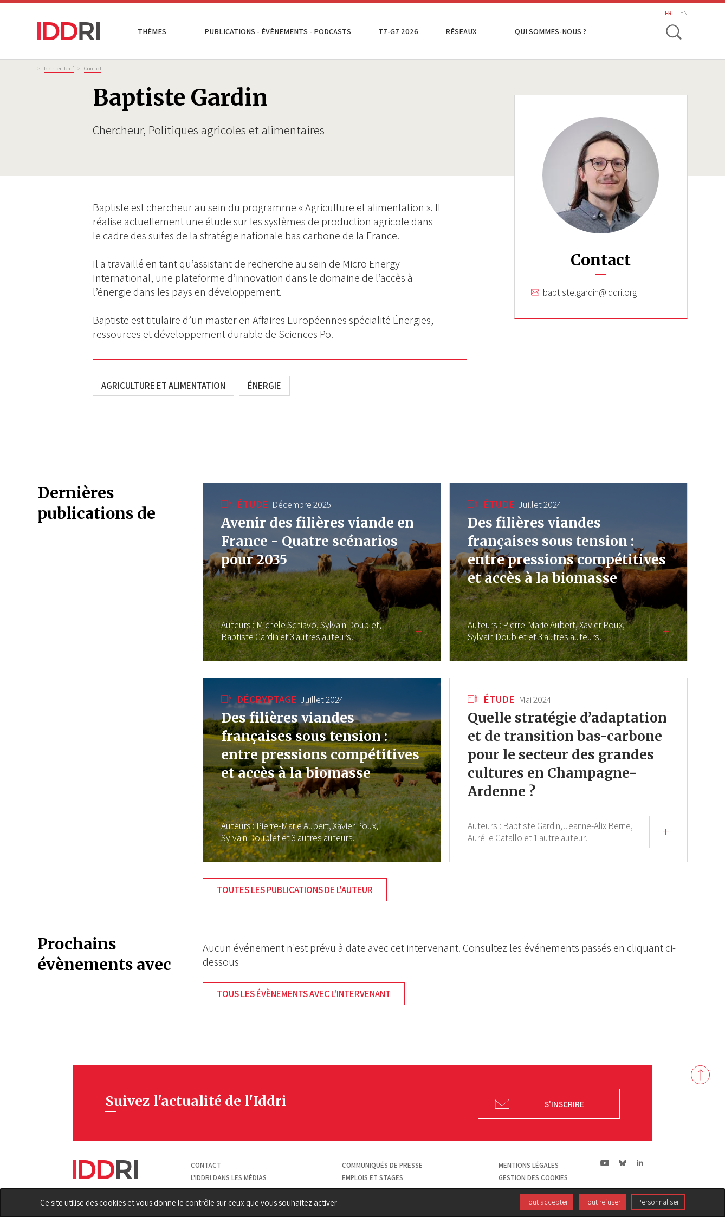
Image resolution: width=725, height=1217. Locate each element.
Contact (92, 68)
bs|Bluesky (623, 1163)
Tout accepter (546, 1202)
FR (668, 12)
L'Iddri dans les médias (229, 1177)
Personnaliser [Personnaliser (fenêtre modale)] (658, 1202)
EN (684, 12)
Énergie (264, 386)
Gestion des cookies (533, 1177)
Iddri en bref (59, 68)
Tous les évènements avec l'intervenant (304, 994)
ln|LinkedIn (639, 1163)
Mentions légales (529, 1165)
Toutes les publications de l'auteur (295, 890)
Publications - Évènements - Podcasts (277, 31)
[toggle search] (673, 31)
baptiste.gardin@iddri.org (590, 292)
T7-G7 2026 (398, 31)
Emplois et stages (372, 1177)
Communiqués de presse (382, 1165)
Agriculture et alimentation (163, 386)
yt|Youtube (605, 1163)
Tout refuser (602, 1202)
